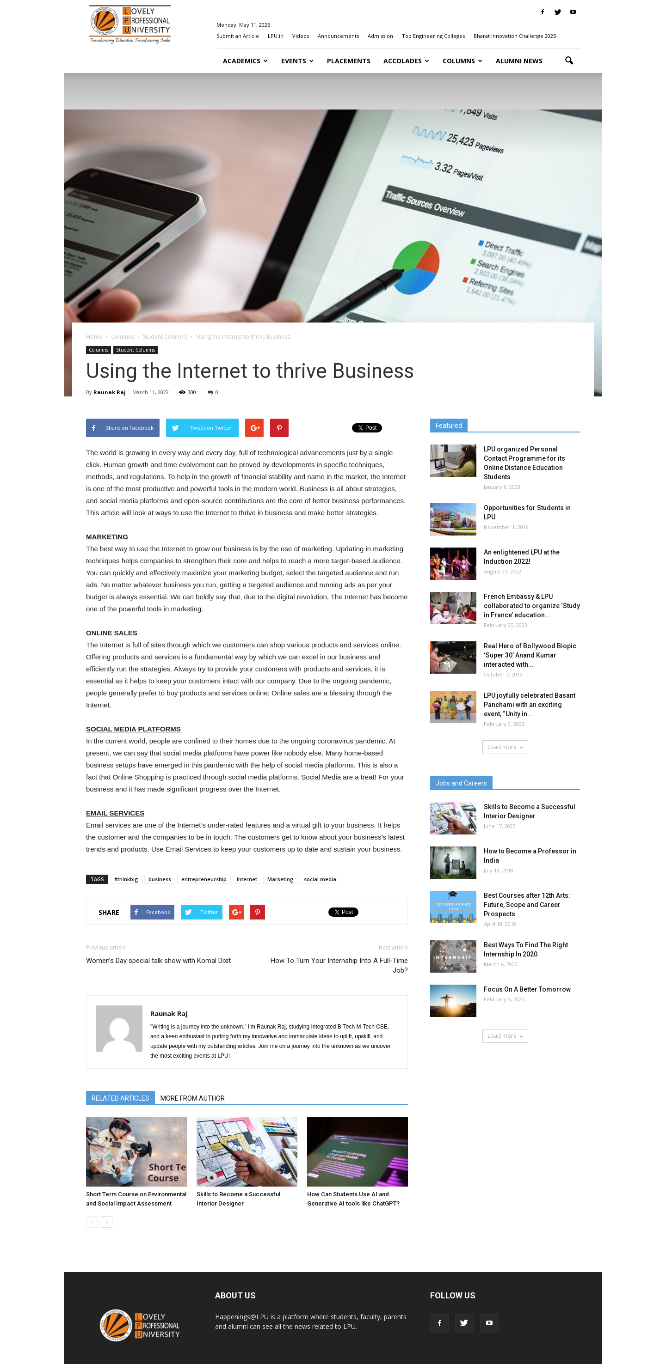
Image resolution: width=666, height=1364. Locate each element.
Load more (505, 747)
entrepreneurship (204, 879)
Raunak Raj (109, 392)
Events (297, 60)
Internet (247, 879)
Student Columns (135, 350)
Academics (245, 60)
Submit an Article (237, 35)
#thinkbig (126, 879)
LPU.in (276, 35)
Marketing (280, 879)
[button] (569, 61)
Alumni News (519, 60)
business (159, 879)
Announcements (338, 35)
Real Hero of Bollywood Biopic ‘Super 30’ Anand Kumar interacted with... (530, 655)
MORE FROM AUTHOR (192, 1098)
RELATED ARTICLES (120, 1098)
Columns (462, 60)
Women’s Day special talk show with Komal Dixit (158, 960)
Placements (348, 60)
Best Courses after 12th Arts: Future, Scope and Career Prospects (527, 905)
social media (320, 879)
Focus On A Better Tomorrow (527, 989)
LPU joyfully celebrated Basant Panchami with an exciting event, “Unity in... (529, 705)
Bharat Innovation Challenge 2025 (515, 35)
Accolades (406, 60)
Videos (300, 35)
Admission (380, 35)
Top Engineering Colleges (433, 35)
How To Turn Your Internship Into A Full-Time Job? (339, 965)
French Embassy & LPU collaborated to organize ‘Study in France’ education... (532, 606)
